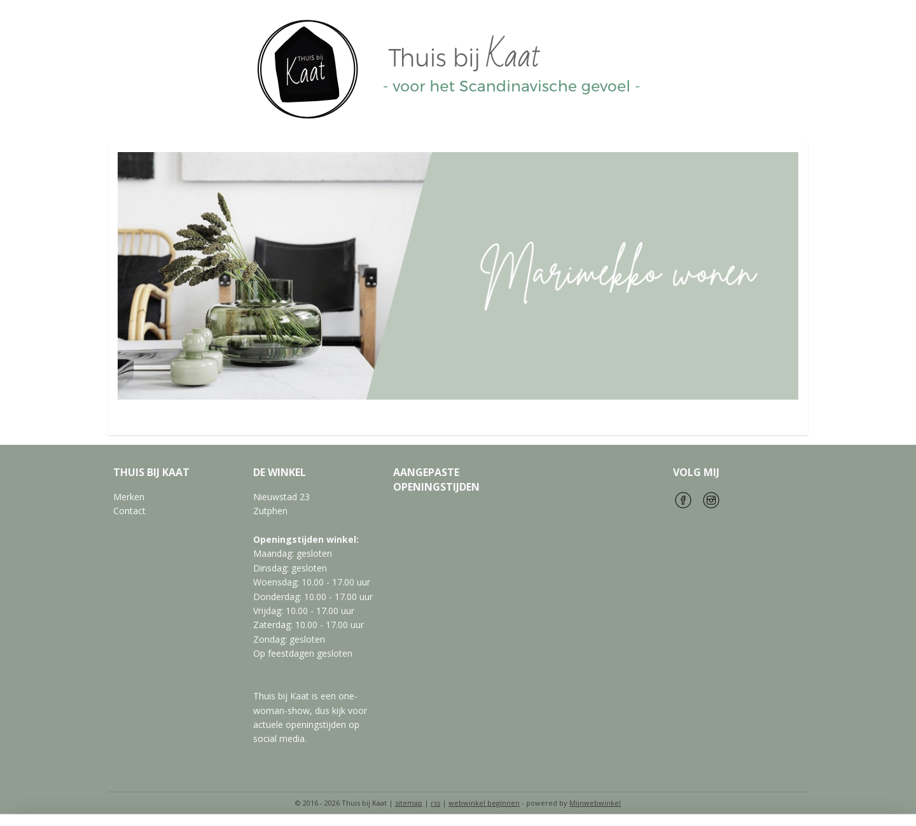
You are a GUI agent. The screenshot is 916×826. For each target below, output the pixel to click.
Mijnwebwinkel (595, 803)
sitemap (408, 803)
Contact (129, 511)
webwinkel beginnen (484, 803)
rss (435, 803)
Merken (128, 497)
